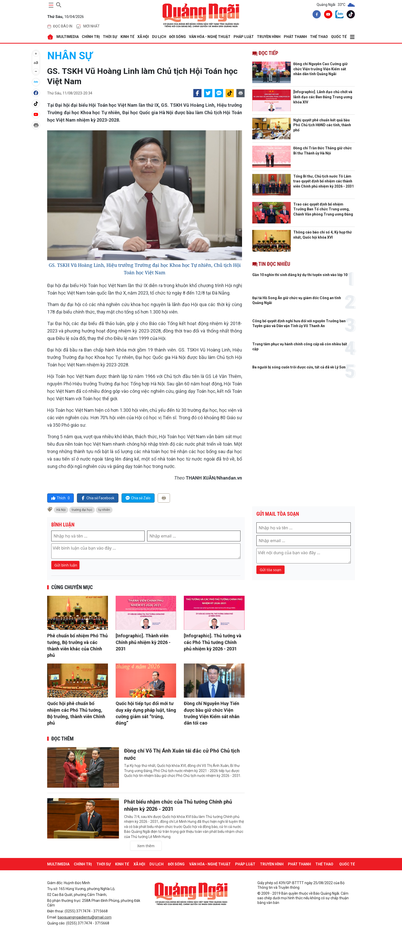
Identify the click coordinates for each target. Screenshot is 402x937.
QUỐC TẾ (339, 37)
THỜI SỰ (110, 37)
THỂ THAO (319, 37)
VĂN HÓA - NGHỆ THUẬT (209, 37)
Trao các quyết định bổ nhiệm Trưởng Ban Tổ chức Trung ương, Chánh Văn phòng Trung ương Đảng (323, 209)
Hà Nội (61, 510)
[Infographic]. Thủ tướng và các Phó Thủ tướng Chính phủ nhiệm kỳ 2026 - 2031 (212, 642)
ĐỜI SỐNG (177, 37)
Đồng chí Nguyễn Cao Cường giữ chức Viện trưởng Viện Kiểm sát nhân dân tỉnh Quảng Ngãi (320, 69)
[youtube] (327, 15)
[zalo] (338, 15)
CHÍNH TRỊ (91, 37)
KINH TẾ (127, 37)
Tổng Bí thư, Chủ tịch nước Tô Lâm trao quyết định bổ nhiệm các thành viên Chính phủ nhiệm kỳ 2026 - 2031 (323, 181)
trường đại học (82, 510)
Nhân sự (70, 56)
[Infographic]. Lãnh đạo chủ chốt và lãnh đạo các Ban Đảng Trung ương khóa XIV (322, 97)
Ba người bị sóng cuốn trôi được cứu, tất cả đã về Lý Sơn (299, 367)
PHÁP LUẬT (244, 37)
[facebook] (315, 15)
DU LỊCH (159, 37)
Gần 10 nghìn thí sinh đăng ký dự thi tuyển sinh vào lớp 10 (299, 275)
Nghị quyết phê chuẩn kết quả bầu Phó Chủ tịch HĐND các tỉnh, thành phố (322, 125)
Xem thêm (146, 845)
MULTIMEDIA (67, 37)
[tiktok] (350, 15)
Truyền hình (268, 37)
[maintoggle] (50, 5)
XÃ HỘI (143, 37)
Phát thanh (295, 37)
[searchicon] (59, 4)
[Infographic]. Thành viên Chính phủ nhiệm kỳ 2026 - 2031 (143, 642)
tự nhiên (104, 510)
